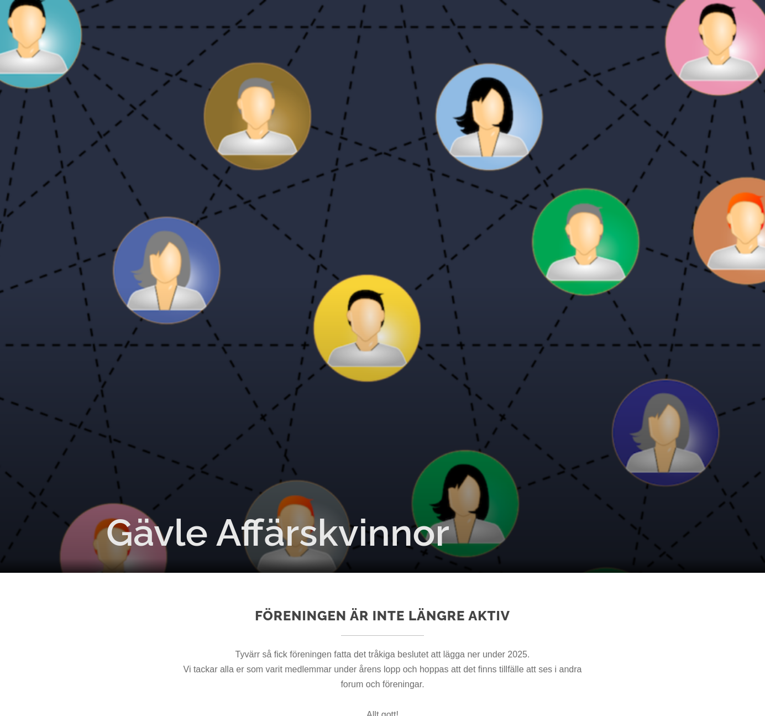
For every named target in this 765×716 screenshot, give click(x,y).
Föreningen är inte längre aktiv (382, 616)
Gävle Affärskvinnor (277, 532)
